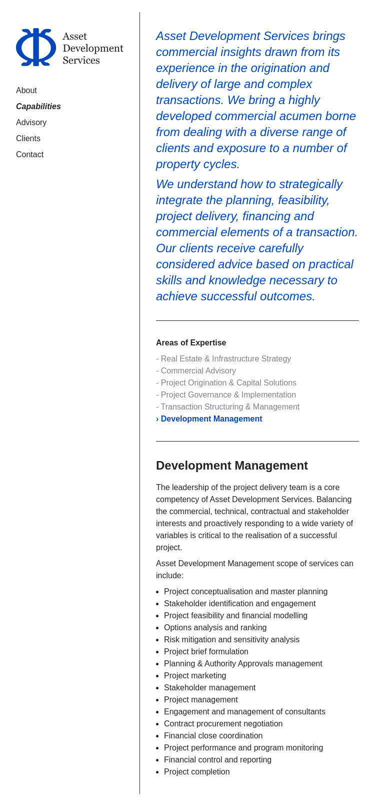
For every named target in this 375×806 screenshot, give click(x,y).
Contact (30, 154)
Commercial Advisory (198, 370)
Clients (28, 138)
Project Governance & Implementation (228, 394)
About (26, 90)
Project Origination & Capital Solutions (228, 382)
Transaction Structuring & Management (230, 406)
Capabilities (38, 106)
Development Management (211, 419)
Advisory (31, 122)
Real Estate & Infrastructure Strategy (226, 358)
